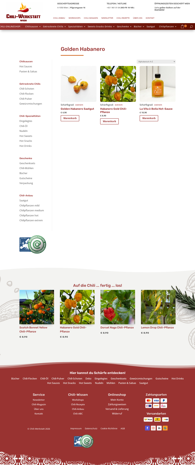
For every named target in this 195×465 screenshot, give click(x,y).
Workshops (74, 18)
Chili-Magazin (91, 18)
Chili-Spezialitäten (30, 116)
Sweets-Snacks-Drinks (100, 27)
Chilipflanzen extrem (31, 220)
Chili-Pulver (25, 98)
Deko (88, 379)
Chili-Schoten (26, 88)
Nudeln (23, 131)
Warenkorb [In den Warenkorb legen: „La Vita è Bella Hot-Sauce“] (149, 118)
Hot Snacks (25, 140)
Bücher (138, 27)
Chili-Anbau (59, 18)
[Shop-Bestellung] (156, 62)
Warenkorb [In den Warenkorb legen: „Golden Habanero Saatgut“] (70, 118)
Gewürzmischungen (30, 103)
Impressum (76, 428)
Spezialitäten (75, 27)
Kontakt (150, 18)
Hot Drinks (25, 146)
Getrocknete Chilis (53, 27)
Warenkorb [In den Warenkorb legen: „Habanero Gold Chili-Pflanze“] (109, 121)
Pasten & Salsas (28, 71)
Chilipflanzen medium (31, 210)
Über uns (137, 18)
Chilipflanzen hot (28, 215)
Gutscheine (25, 178)
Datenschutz (91, 428)
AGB (123, 428)
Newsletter (107, 18)
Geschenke (123, 27)
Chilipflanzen (166, 27)
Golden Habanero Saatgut (77, 108)
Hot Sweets (25, 136)
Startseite (159, 9)
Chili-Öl (23, 126)
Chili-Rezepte (123, 18)
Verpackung (26, 183)
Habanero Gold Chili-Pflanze (113, 110)
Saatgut (151, 27)
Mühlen (111, 383)
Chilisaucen (31, 27)
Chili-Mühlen (26, 168)
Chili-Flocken (26, 93)
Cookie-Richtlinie (109, 428)
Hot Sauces (25, 66)
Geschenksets (27, 163)
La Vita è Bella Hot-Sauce (156, 108)
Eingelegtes (25, 121)
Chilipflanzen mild (29, 205)
